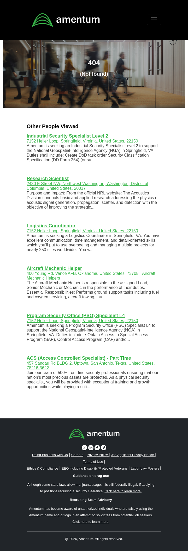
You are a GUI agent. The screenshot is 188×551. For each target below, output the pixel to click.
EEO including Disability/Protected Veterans (94, 468)
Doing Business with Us (50, 455)
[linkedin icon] (90, 447)
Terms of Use (93, 462)
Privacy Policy (98, 455)
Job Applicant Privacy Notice (133, 455)
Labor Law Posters (145, 468)
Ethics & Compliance (42, 468)
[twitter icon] (84, 447)
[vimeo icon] (103, 447)
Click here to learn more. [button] (123, 491)
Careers (77, 455)
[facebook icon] (97, 447)
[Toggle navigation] (154, 20)
